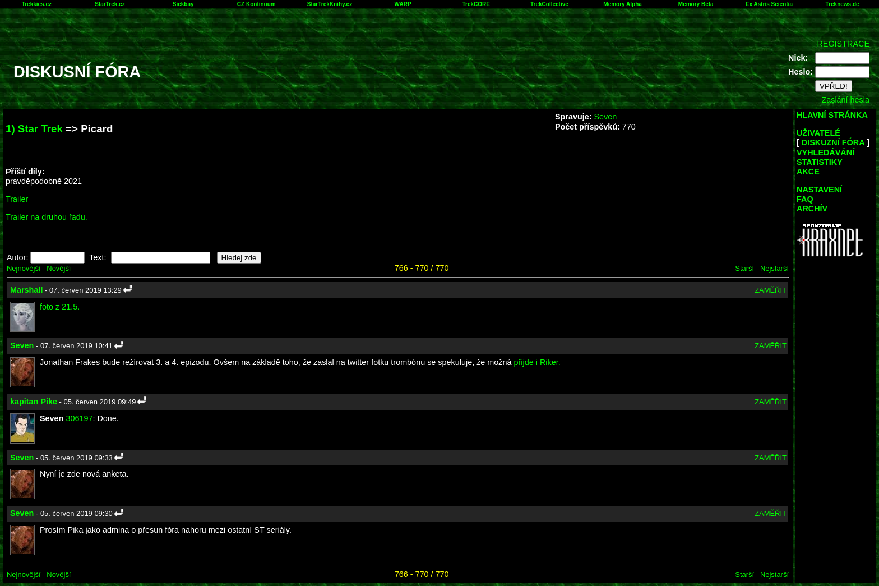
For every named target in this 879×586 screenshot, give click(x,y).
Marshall (26, 289)
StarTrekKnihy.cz (329, 4)
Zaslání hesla (845, 99)
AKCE (808, 171)
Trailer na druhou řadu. (46, 217)
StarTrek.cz (109, 4)
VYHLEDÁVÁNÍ (825, 152)
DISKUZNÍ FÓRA (833, 142)
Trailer (17, 199)
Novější (59, 268)
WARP (403, 4)
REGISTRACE (843, 43)
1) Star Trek (34, 129)
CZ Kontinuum (256, 4)
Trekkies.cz (37, 4)
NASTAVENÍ (819, 189)
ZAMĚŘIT (771, 290)
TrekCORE (476, 4)
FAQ (805, 199)
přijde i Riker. (537, 362)
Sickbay (183, 4)
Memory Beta (696, 4)
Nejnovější (23, 268)
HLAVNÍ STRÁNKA (832, 114)
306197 (79, 418)
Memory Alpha (622, 4)
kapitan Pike (33, 401)
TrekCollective (549, 4)
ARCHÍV (812, 208)
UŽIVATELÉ (818, 132)
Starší (744, 268)
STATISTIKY (820, 162)
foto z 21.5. (60, 306)
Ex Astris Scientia (769, 4)
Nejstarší (774, 268)
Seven (605, 116)
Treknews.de (842, 4)
